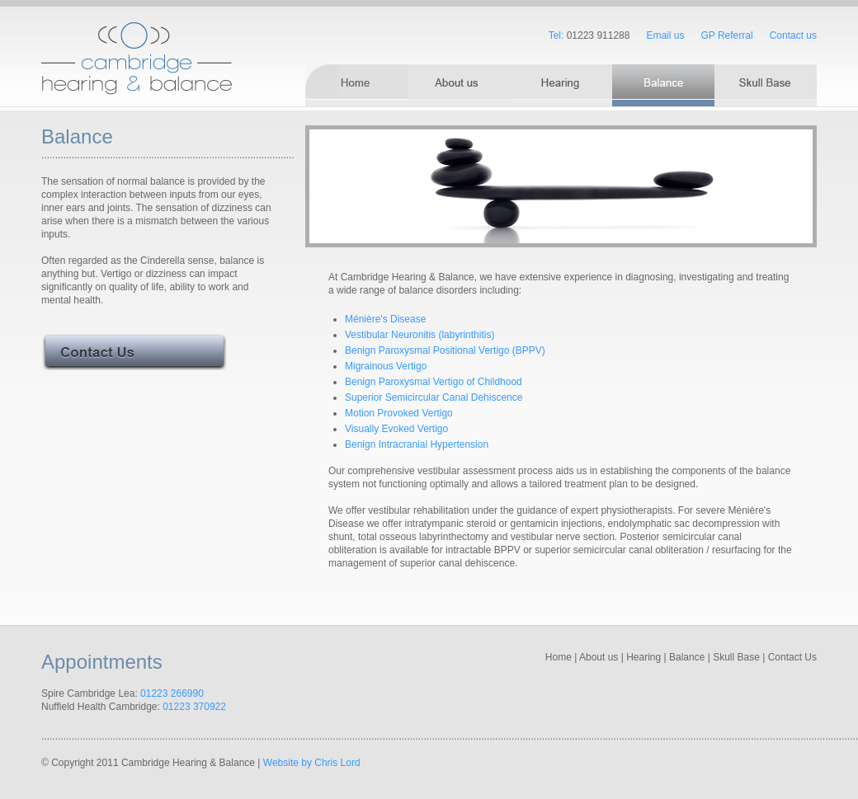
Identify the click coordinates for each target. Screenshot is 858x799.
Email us (665, 35)
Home (558, 657)
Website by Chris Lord (312, 762)
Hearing (643, 657)
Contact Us (792, 657)
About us (598, 657)
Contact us (793, 35)
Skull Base (736, 657)
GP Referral (726, 35)
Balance (687, 657)
